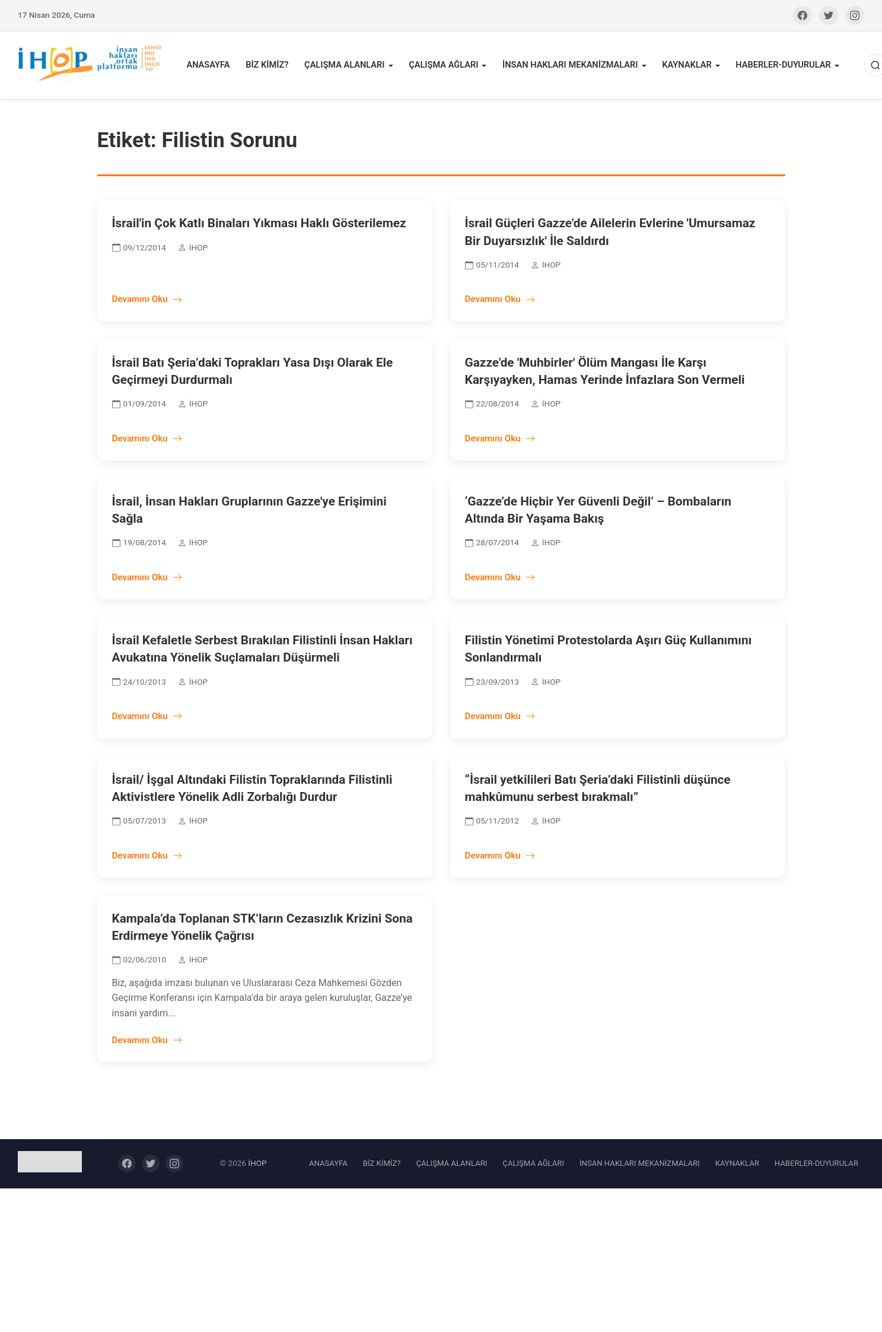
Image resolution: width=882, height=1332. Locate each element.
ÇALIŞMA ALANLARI (346, 66)
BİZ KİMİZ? (270, 66)
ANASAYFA (212, 66)
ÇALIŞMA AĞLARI (444, 66)
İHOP (257, 1165)
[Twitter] (828, 15)
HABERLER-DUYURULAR (779, 66)
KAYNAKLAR (684, 66)
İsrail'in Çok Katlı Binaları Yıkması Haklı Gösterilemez (259, 225)
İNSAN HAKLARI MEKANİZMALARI (569, 66)
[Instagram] (854, 15)
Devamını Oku (147, 301)
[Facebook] (802, 15)
